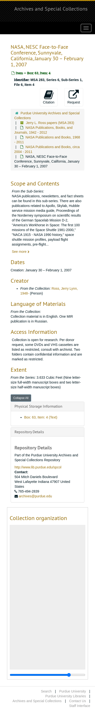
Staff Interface (79, 706)
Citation (48, 97)
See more (20, 252)
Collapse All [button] (21, 398)
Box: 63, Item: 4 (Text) (40, 417)
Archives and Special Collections (51, 8)
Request (73, 97)
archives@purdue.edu (35, 496)
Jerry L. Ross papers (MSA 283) (50, 123)
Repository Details (29, 431)
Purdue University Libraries (65, 696)
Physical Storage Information (38, 406)
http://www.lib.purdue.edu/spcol (38, 467)
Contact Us (77, 701)
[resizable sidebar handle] (47, 675)
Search (46, 691)
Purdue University (72, 691)
